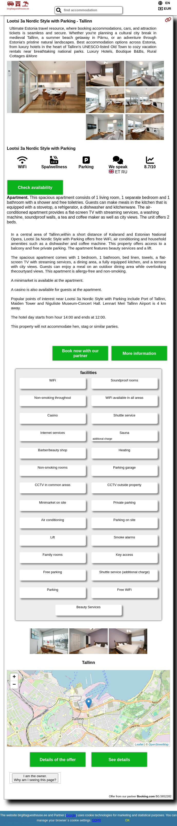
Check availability (35, 187)
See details (119, 759)
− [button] (14, 685)
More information (139, 353)
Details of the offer (58, 759)
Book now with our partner (80, 353)
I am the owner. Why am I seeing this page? (35, 778)
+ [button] (14, 677)
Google (71, 815)
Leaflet (139, 744)
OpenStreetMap (159, 744)
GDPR (96, 820)
